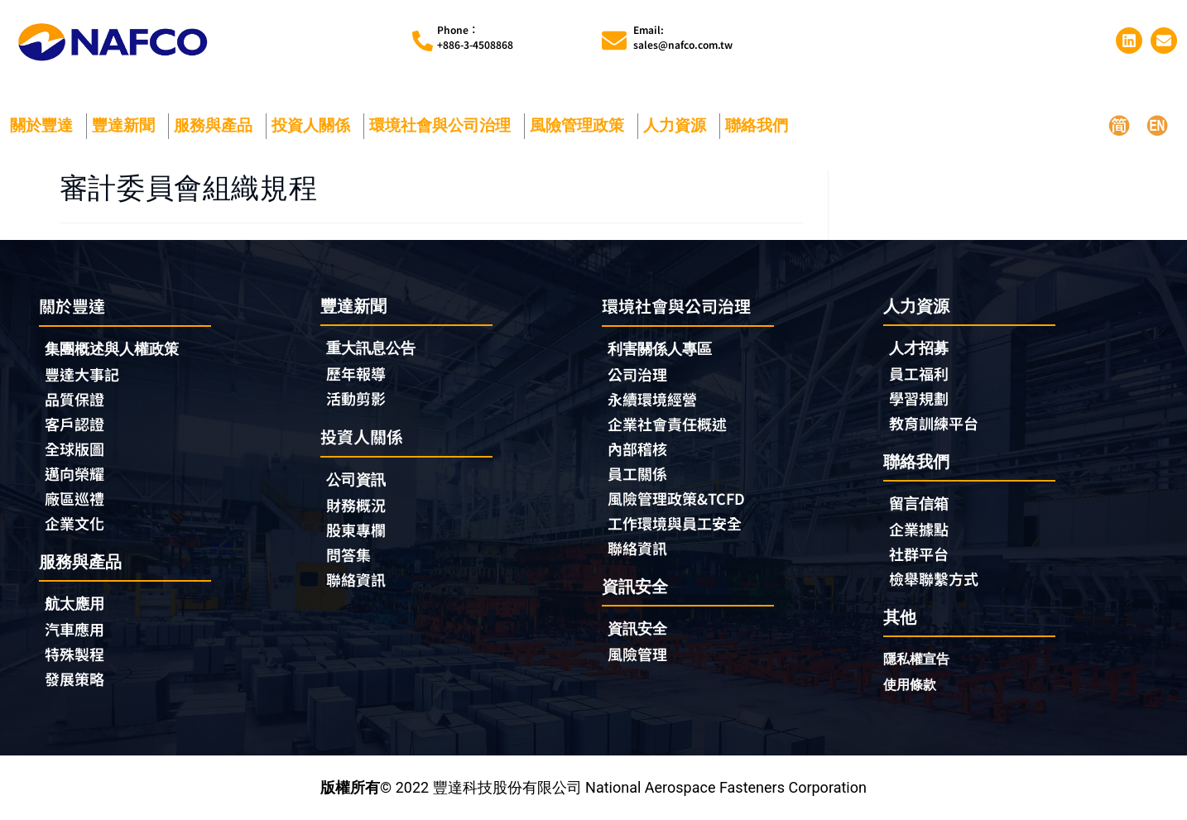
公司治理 (641, 374)
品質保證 (74, 399)
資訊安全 (637, 628)
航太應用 (79, 603)
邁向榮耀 (74, 473)
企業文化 (74, 523)
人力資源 (678, 125)
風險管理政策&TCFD (676, 498)
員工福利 (919, 373)
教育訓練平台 (933, 423)
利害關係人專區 (660, 348)
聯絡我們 (760, 125)
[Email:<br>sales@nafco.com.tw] (614, 40)
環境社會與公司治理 (444, 125)
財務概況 (360, 504)
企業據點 (919, 528)
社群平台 (919, 553)
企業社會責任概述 (667, 423)
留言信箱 (919, 503)
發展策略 (74, 678)
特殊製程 (74, 653)
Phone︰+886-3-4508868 (475, 36)
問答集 (348, 554)
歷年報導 (356, 373)
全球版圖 (74, 448)
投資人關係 (315, 125)
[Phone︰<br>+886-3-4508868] (422, 41)
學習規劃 (919, 398)
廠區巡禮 (74, 498)
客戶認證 (74, 423)
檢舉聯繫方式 (933, 578)
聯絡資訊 (356, 579)
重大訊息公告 (371, 348)
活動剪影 (356, 398)
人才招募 (919, 348)
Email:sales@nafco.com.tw (683, 36)
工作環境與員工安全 (675, 523)
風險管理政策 (581, 125)
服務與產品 (217, 125)
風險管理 (637, 653)
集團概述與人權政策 (112, 348)
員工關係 (637, 473)
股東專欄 (360, 529)
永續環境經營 (652, 399)
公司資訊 (360, 479)
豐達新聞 (127, 125)
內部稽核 (637, 448)
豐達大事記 (82, 374)
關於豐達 (45, 125)
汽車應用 (79, 629)
